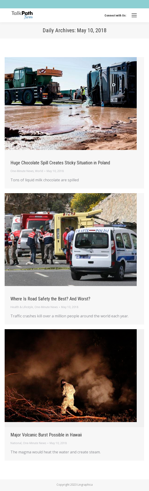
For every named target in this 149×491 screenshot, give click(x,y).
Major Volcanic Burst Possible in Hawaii (46, 435)
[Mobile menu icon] (134, 15)
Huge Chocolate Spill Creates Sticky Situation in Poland (60, 163)
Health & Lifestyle (21, 307)
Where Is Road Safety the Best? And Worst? (50, 299)
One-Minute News (22, 171)
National (16, 443)
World (39, 171)
